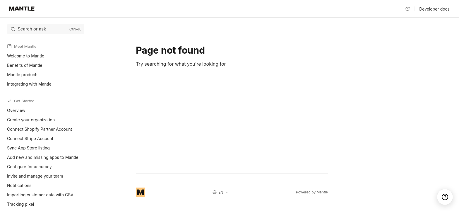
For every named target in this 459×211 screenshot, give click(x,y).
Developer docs (434, 8)
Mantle (322, 192)
